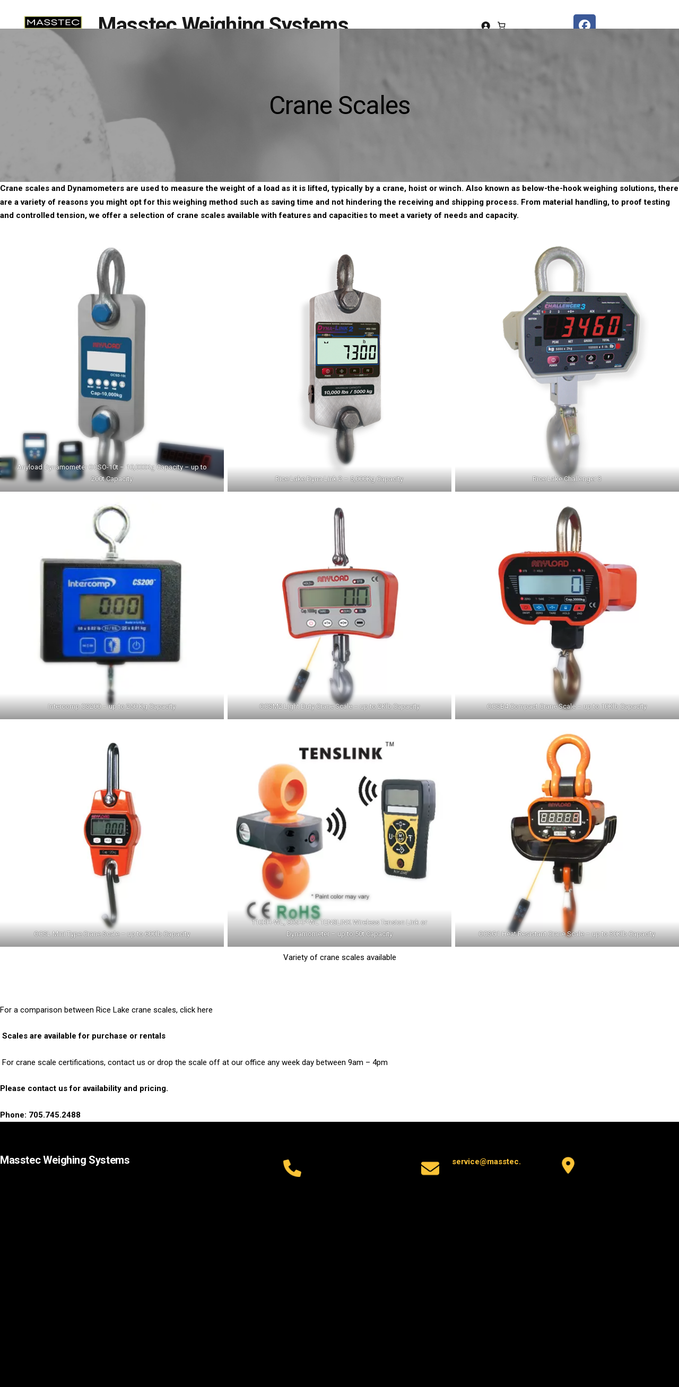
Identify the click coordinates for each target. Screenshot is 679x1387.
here (205, 1010)
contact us (47, 1088)
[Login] (486, 26)
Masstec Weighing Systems (223, 25)
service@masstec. (486, 1161)
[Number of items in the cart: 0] (502, 25)
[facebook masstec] (584, 25)
